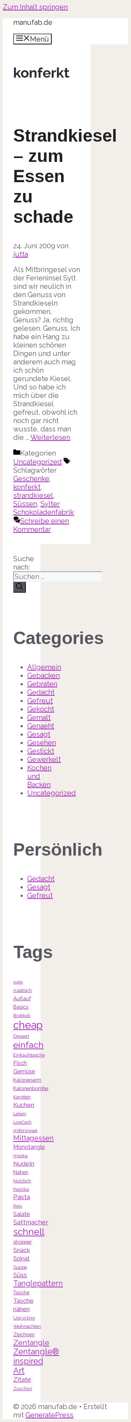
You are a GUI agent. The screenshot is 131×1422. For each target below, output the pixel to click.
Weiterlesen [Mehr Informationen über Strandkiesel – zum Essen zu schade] (50, 437)
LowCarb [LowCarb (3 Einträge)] (22, 1122)
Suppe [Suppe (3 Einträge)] (20, 1267)
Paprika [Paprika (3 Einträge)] (21, 1189)
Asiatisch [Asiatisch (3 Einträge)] (22, 990)
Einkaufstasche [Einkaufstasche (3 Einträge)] (29, 1055)
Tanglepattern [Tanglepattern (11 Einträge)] (38, 1283)
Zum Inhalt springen (35, 7)
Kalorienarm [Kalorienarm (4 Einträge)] (27, 1080)
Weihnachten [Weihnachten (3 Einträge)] (27, 1326)
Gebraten (42, 684)
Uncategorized (37, 462)
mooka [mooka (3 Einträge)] (20, 1155)
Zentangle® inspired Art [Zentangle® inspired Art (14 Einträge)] (36, 1361)
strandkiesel (33, 495)
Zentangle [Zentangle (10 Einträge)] (31, 1342)
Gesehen (41, 742)
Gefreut (40, 700)
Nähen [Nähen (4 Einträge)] (20, 1172)
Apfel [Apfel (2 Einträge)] (18, 982)
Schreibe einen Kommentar (41, 525)
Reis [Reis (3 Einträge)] (17, 1206)
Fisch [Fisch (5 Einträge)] (20, 1063)
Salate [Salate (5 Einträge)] (21, 1214)
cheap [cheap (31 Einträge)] (28, 1025)
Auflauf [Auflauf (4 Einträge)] (22, 998)
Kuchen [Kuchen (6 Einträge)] (23, 1104)
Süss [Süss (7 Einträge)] (20, 1275)
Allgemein (44, 667)
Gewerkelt (44, 759)
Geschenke (31, 478)
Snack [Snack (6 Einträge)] (21, 1249)
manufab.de (32, 22)
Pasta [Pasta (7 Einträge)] (21, 1197)
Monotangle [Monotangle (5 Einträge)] (29, 1147)
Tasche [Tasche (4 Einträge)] (21, 1292)
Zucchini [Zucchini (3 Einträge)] (22, 1388)
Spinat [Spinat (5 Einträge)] (21, 1258)
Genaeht (40, 726)
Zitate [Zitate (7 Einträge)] (22, 1379)
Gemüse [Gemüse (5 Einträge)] (24, 1071)
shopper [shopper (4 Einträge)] (22, 1242)
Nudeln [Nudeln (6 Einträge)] (23, 1163)
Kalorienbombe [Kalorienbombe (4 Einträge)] (30, 1088)
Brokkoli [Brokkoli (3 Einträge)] (21, 1015)
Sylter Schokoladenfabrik (43, 508)
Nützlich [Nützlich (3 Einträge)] (22, 1181)
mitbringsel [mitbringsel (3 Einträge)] (25, 1130)
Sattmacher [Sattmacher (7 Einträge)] (30, 1222)
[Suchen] (19, 587)
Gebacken (43, 675)
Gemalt (39, 717)
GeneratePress (49, 1415)
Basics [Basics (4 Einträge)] (20, 1007)
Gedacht (40, 692)
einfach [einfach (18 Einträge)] (28, 1044)
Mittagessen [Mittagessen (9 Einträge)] (33, 1138)
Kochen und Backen (39, 776)
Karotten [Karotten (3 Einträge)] (22, 1097)
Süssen (25, 504)
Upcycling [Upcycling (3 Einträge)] (24, 1318)
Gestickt (40, 751)
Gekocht (40, 709)
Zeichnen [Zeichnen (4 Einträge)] (24, 1334)
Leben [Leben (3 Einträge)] (19, 1113)
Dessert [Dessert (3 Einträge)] (21, 1036)
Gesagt (38, 734)
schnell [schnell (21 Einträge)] (28, 1231)
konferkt (27, 487)
